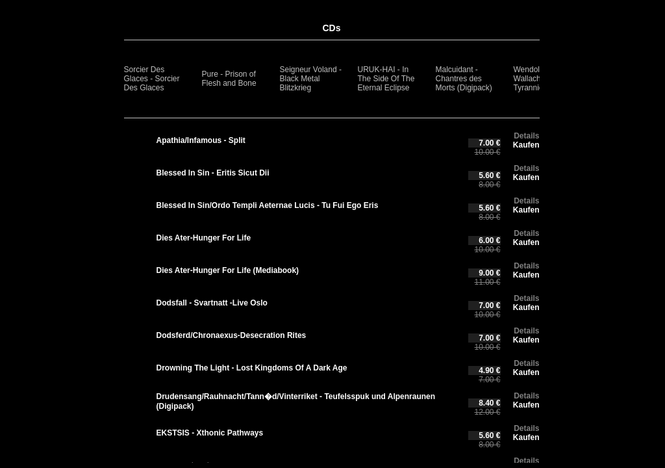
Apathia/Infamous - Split (201, 140)
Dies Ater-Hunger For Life (204, 237)
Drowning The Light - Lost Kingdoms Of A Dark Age (252, 367)
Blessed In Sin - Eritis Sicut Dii (213, 172)
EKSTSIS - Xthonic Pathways (210, 432)
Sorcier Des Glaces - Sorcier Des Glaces (152, 78)
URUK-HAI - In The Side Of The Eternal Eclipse (386, 78)
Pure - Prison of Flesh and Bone (229, 79)
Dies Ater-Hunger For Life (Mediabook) (228, 270)
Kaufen (526, 145)
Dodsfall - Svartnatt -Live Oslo (212, 302)
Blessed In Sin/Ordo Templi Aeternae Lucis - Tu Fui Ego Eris (268, 205)
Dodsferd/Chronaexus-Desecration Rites (232, 335)
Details (526, 135)
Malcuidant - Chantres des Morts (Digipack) (464, 78)
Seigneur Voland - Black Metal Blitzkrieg (311, 78)
